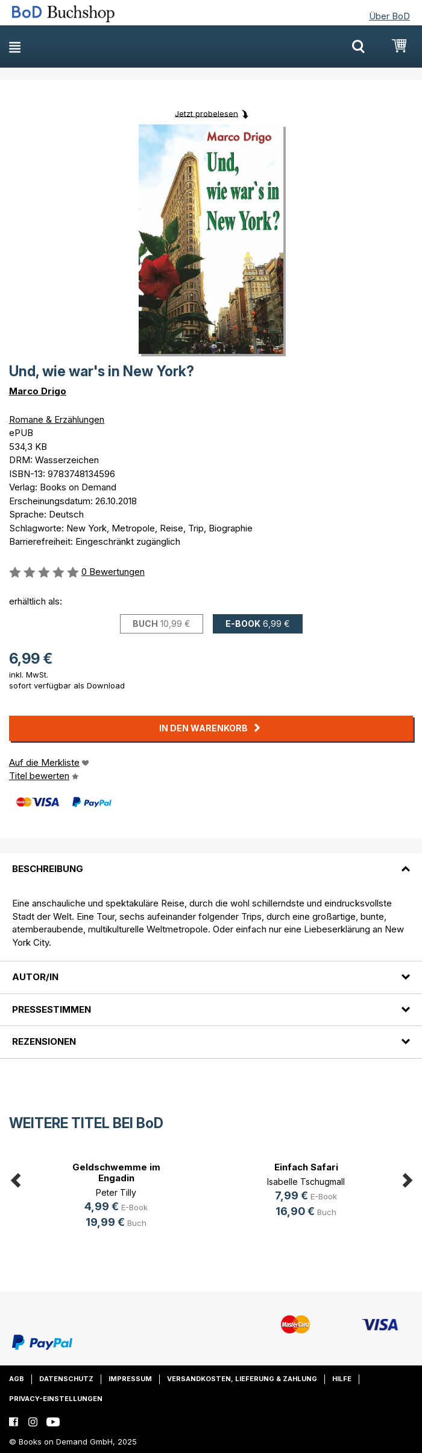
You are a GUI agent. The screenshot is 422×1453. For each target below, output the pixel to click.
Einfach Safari (306, 1167)
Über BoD (389, 16)
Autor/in (35, 977)
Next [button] (407, 1177)
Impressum (130, 1378)
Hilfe (341, 1378)
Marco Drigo (37, 391)
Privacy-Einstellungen (55, 1398)
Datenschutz (66, 1378)
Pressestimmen (51, 1009)
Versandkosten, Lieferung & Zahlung (242, 1378)
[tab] (211, 861)
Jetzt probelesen (206, 113)
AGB (16, 1378)
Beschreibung (47, 868)
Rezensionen (44, 1041)
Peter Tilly (116, 1192)
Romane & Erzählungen (56, 419)
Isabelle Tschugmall (306, 1181)
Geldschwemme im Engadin (116, 1172)
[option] (116, 1197)
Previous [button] (15, 1177)
